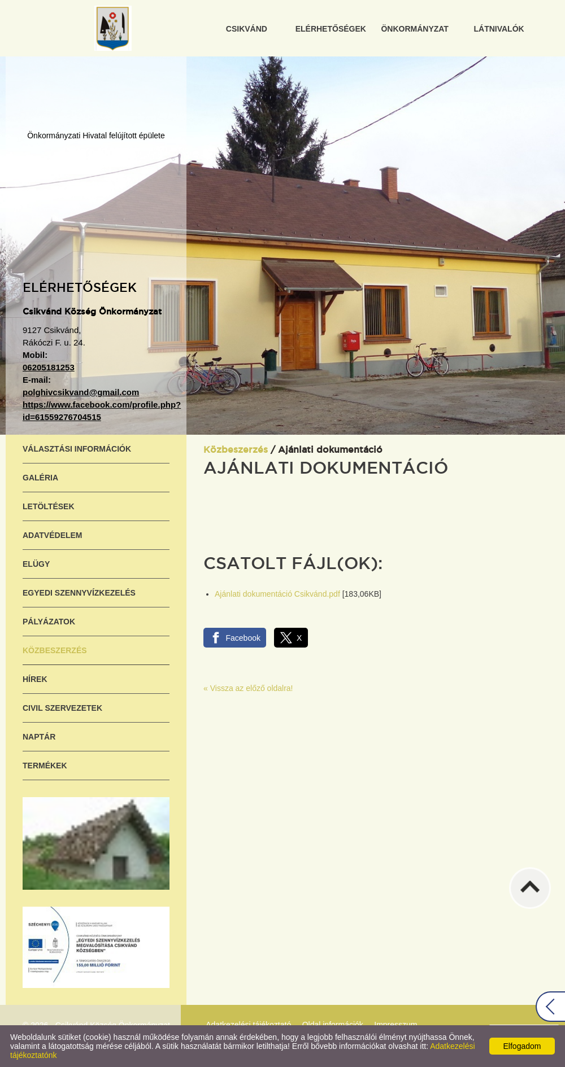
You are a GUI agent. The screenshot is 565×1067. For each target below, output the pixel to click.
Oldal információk (332, 1024)
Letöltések (49, 506)
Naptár (39, 736)
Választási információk (77, 448)
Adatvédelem (52, 535)
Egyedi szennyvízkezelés (79, 592)
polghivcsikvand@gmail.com (81, 392)
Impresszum (395, 1024)
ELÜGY (36, 564)
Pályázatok (49, 621)
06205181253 (49, 367)
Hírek (35, 679)
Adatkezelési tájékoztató (248, 1024)
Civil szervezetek (62, 707)
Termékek (45, 765)
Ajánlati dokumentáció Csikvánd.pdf (277, 593)
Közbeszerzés (55, 650)
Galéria (40, 477)
